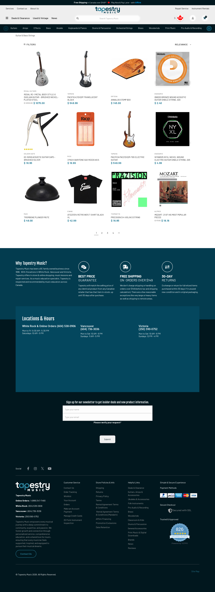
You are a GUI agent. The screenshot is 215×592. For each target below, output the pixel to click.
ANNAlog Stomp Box (121, 100)
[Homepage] (107, 10)
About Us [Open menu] (34, 8)
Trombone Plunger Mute (36, 217)
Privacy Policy (102, 496)
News (54, 18)
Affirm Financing (103, 519)
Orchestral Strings (124, 28)
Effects (37, 28)
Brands (131, 539)
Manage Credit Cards (73, 515)
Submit (107, 439)
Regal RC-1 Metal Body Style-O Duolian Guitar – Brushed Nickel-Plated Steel (41, 97)
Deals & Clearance (21, 18)
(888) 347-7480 (39, 500)
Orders (67, 504)
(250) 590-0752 (27, 516)
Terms (99, 500)
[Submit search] (78, 18)
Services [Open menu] (10, 8)
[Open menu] (7, 18)
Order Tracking (70, 492)
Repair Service (181, 8)
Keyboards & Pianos (77, 28)
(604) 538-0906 (29, 506)
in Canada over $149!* (90, 2)
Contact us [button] (22, 8)
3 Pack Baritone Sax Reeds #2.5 (83, 160)
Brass (140, 28)
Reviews (132, 548)
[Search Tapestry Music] (107, 18)
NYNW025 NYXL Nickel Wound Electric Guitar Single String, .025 (172, 158)
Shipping (100, 487)
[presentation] (5, 28)
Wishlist (67, 496)
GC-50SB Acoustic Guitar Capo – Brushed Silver (39, 158)
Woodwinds (154, 28)
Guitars (14, 28)
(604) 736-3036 (28, 511)
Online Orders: (23, 500)
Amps (25, 28)
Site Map (195, 571)
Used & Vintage (40, 18)
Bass (48, 28)
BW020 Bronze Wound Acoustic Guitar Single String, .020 (170, 98)
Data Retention (103, 527)
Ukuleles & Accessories (138, 499)
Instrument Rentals (200, 8)
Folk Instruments (135, 503)
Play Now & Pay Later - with (126, 2)
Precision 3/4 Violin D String (125, 217)
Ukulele (59, 28)
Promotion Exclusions (106, 523)
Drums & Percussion (101, 28)
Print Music (170, 28)
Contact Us (26, 553)
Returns (99, 492)
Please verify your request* (107, 422)
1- (31, 500)
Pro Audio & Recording (191, 28)
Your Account (70, 500)
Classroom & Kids (136, 520)
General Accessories (137, 528)
